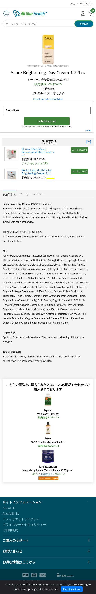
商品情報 (9, 194)
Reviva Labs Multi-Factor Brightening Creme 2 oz (37, 171)
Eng (73, 3)
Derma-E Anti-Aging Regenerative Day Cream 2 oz (38, 152)
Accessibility (11, 513)
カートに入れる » (80, 149)
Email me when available (48, 99)
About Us (9, 508)
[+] (89, 142)
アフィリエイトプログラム (21, 519)
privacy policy (49, 589)
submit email (46, 121)
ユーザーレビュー (32, 194)
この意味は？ (45, 474)
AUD (85, 3)
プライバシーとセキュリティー (24, 524)
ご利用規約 (10, 530)
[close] (88, 130)
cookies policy (27, 589)
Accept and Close (72, 589)
